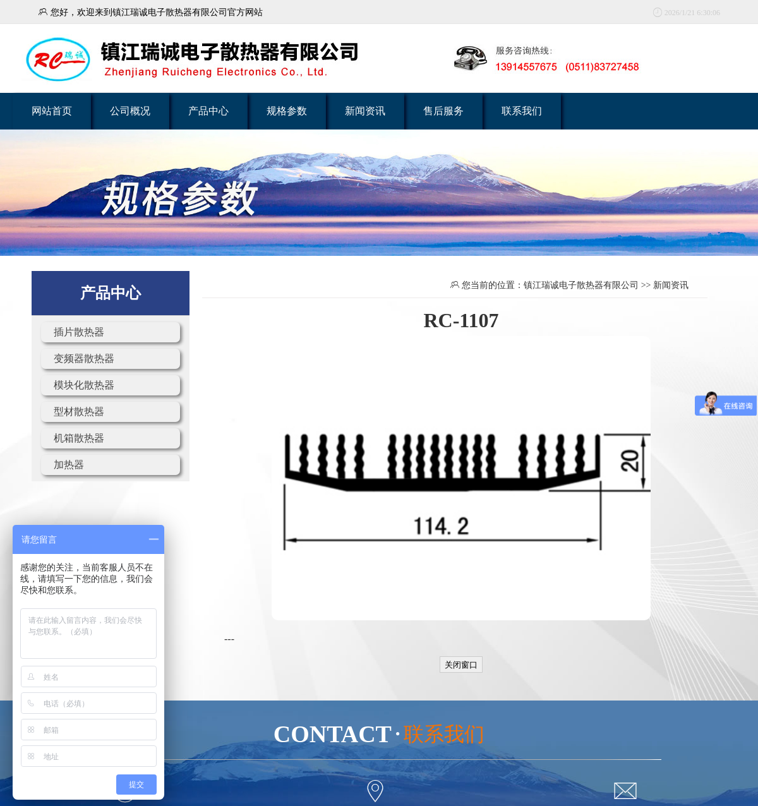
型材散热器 (79, 411)
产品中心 (208, 110)
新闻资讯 (365, 110)
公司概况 (130, 110)
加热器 (69, 464)
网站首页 (52, 110)
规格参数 (287, 110)
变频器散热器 (84, 358)
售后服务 (443, 110)
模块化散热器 (84, 385)
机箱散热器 (79, 438)
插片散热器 (79, 332)
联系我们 (522, 110)
